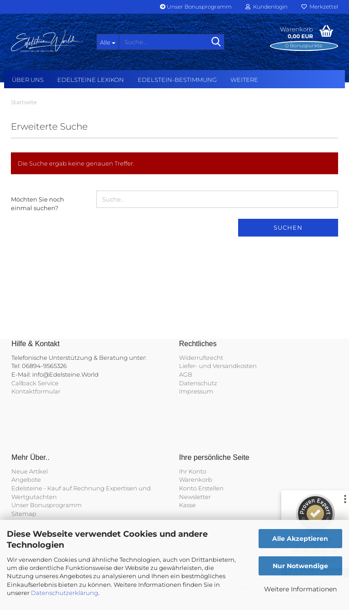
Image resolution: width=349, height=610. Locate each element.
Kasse (187, 505)
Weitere (244, 79)
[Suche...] (107, 42)
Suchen (288, 227)
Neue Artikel (29, 471)
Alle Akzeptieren (300, 538)
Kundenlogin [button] (266, 6)
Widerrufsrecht (201, 357)
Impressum (196, 391)
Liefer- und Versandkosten (218, 365)
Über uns (28, 79)
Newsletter (195, 496)
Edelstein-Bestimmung (177, 79)
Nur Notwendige (300, 566)
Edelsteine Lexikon (90, 79)
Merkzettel (319, 6)
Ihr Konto (192, 471)
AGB (185, 374)
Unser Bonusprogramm (196, 6)
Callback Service (35, 383)
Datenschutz (198, 383)
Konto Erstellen (201, 488)
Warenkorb (195, 479)
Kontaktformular (35, 391)
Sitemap (23, 513)
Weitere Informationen (300, 589)
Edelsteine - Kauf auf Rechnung (58, 488)
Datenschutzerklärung (64, 592)
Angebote (26, 479)
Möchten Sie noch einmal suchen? (37, 204)
